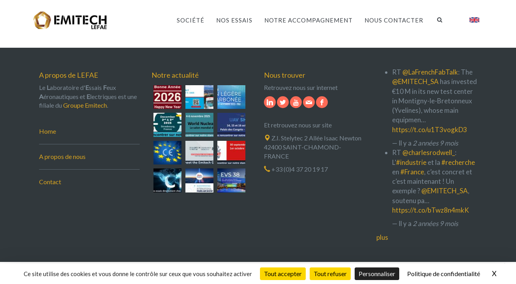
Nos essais (234, 20)
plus (382, 237)
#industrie (411, 162)
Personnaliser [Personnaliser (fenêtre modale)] (377, 273)
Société (190, 20)
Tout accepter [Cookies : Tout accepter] (283, 273)
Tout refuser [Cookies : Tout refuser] (330, 273)
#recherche (458, 162)
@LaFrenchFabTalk (430, 72)
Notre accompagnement (308, 20)
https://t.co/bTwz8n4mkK (430, 210)
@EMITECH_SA (415, 81)
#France (412, 172)
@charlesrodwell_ (428, 152)
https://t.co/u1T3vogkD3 (429, 129)
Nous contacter (394, 20)
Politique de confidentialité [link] (443, 273)
